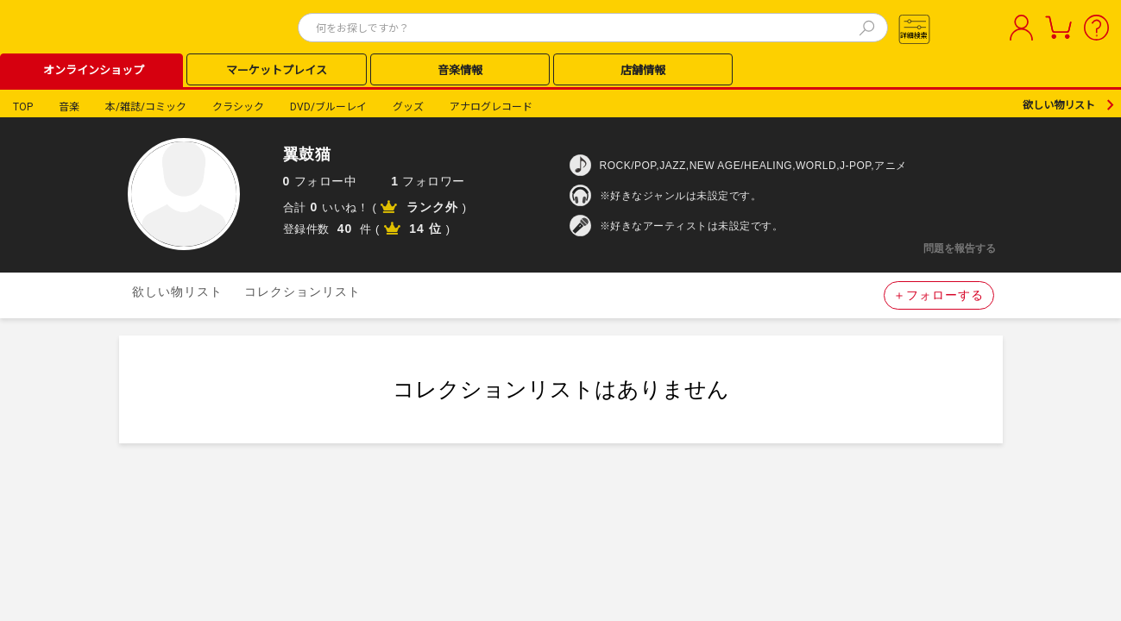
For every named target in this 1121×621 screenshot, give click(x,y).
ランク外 (432, 207)
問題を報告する (959, 248)
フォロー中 (320, 181)
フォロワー (428, 181)
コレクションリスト (303, 291)
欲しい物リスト (1059, 105)
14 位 (425, 228)
